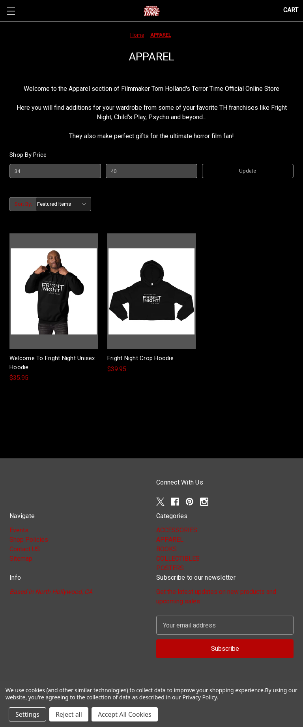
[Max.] (151, 171)
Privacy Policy (199, 697)
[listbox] (63, 204)
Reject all (69, 714)
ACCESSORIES (176, 530)
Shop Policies (28, 539)
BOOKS (166, 549)
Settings (27, 714)
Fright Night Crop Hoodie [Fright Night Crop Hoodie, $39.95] (140, 358)
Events (18, 530)
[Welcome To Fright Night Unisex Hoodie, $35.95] (54, 291)
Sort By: (23, 204)
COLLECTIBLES (178, 558)
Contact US (24, 549)
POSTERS (170, 568)
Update (247, 171)
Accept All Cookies (125, 714)
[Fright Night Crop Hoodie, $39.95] (151, 291)
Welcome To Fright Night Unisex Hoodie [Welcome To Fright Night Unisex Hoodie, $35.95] (52, 363)
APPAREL (169, 539)
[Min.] (55, 171)
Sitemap (20, 558)
